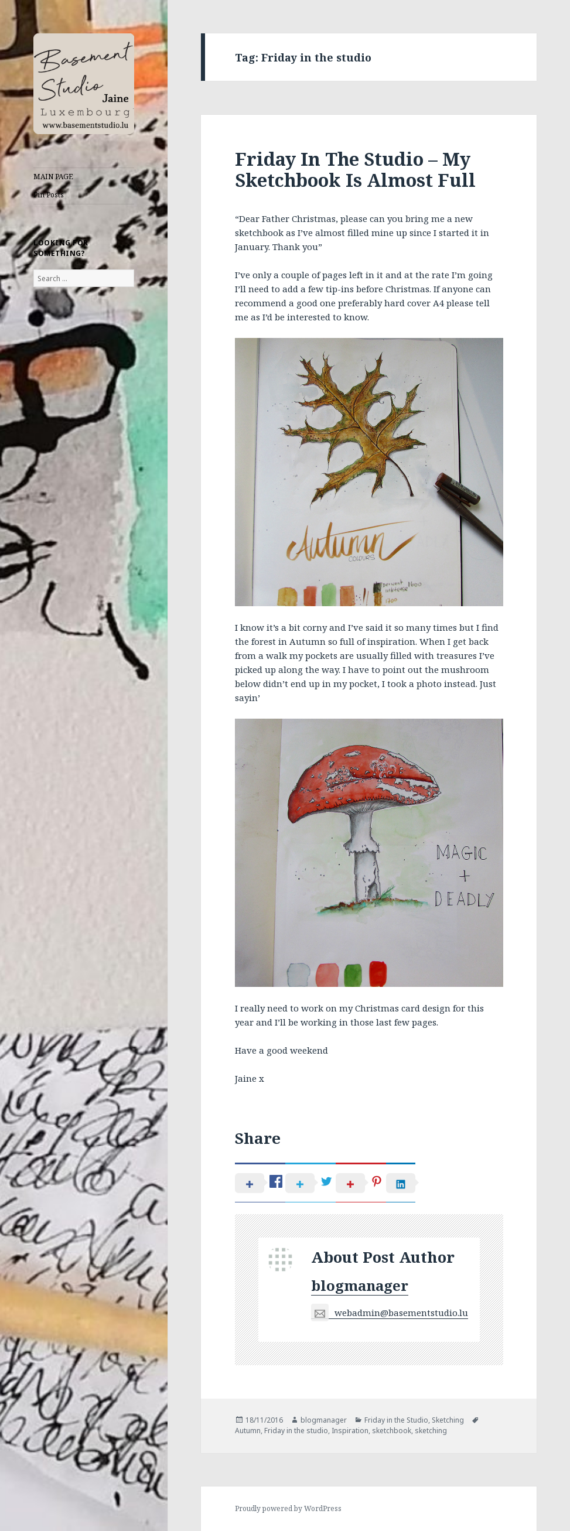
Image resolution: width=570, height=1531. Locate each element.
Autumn (248, 1431)
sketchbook (391, 1431)
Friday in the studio (296, 1431)
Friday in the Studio (396, 1420)
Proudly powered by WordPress (288, 1508)
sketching (431, 1431)
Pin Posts (48, 195)
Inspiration (350, 1431)
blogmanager (359, 1285)
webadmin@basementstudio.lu (389, 1313)
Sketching (448, 1420)
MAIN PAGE (53, 177)
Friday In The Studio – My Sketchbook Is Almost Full (355, 169)
